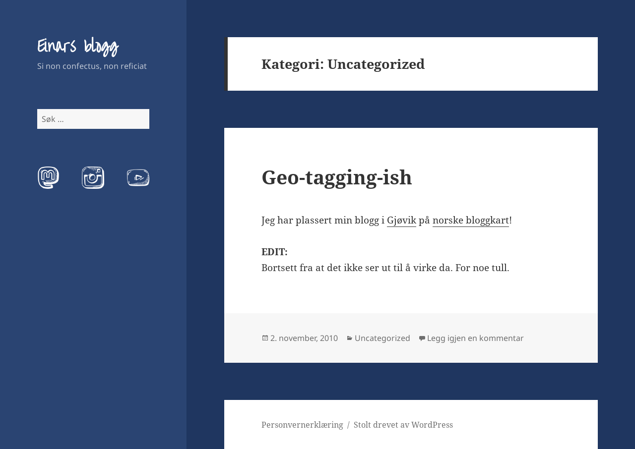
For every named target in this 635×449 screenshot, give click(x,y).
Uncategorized (382, 338)
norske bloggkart (471, 220)
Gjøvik (401, 220)
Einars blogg (77, 46)
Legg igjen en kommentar (475, 338)
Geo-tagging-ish (336, 177)
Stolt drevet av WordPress (403, 424)
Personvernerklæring (302, 424)
